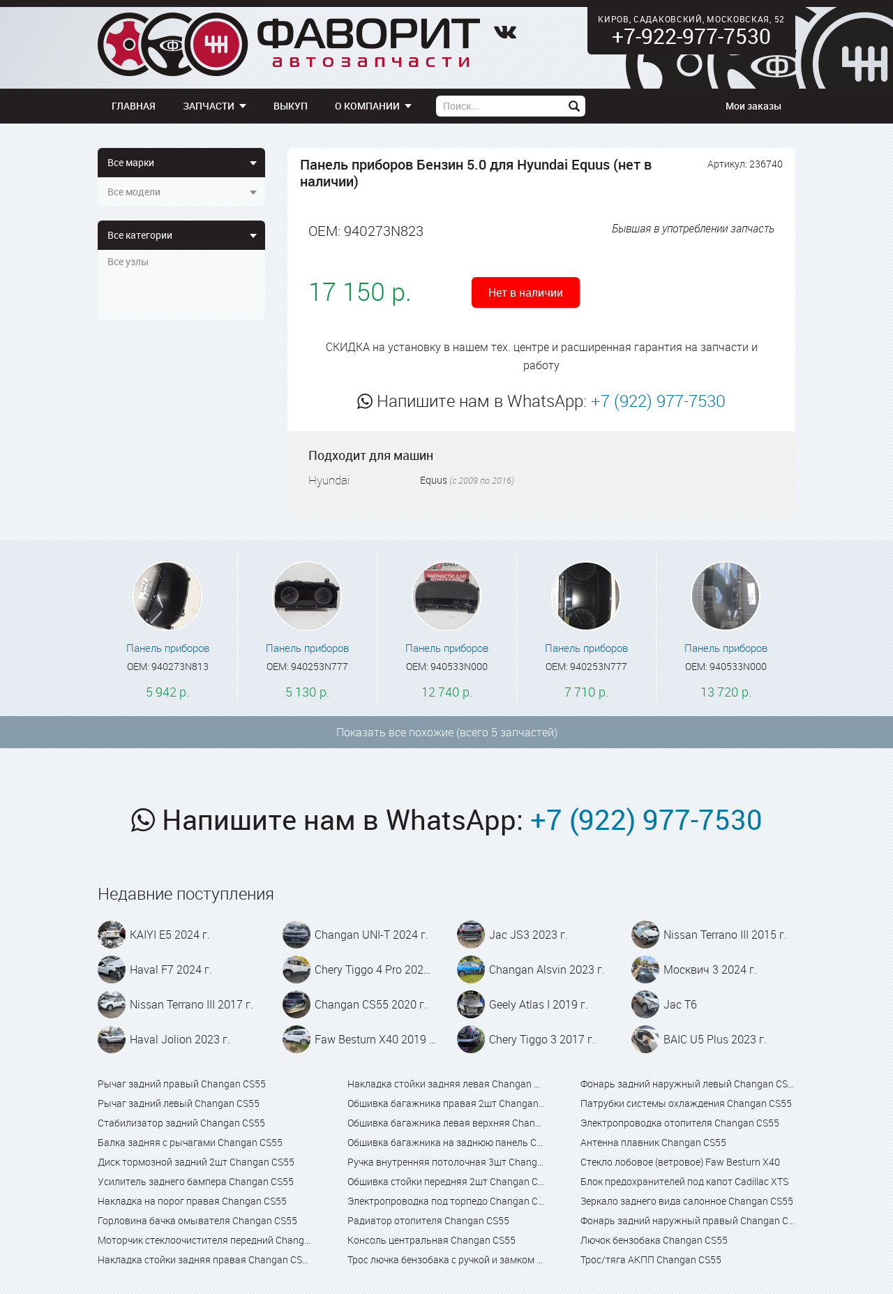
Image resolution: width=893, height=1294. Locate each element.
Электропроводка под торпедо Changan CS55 (446, 1200)
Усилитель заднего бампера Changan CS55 (196, 1181)
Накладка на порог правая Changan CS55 (192, 1200)
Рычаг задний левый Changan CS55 (179, 1103)
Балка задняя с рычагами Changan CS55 (190, 1142)
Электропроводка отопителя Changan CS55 (679, 1122)
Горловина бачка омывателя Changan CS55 (197, 1220)
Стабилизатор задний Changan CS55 (181, 1122)
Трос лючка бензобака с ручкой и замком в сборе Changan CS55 (446, 1259)
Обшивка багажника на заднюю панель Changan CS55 (446, 1142)
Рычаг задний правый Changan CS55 (182, 1083)
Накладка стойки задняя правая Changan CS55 (205, 1259)
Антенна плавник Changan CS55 (653, 1142)
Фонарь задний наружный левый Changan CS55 (687, 1083)
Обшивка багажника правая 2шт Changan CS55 (446, 1103)
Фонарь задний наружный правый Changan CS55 (687, 1220)
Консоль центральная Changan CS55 (431, 1240)
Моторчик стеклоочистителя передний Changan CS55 (205, 1240)
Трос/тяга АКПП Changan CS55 (650, 1259)
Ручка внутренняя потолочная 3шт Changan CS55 (446, 1161)
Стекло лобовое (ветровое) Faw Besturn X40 (680, 1161)
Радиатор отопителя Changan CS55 (428, 1220)
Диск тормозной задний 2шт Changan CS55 (196, 1161)
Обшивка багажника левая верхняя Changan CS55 (446, 1122)
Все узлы (128, 261)
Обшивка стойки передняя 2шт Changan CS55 (446, 1181)
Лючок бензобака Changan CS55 (654, 1240)
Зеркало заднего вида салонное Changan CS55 (686, 1200)
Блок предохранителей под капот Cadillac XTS (684, 1181)
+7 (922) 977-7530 (658, 400)
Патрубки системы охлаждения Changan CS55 (686, 1103)
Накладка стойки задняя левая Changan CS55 (446, 1083)
